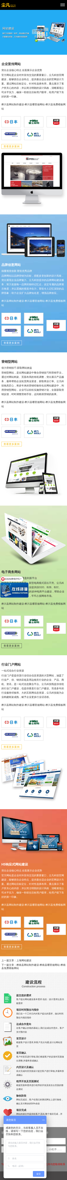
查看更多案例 (12, 146)
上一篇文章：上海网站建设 (16, 960)
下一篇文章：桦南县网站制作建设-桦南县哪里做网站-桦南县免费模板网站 (33, 966)
